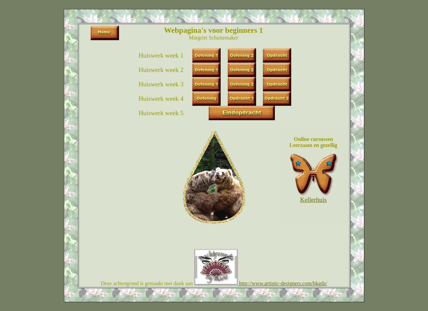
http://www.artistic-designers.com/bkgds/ (283, 283)
